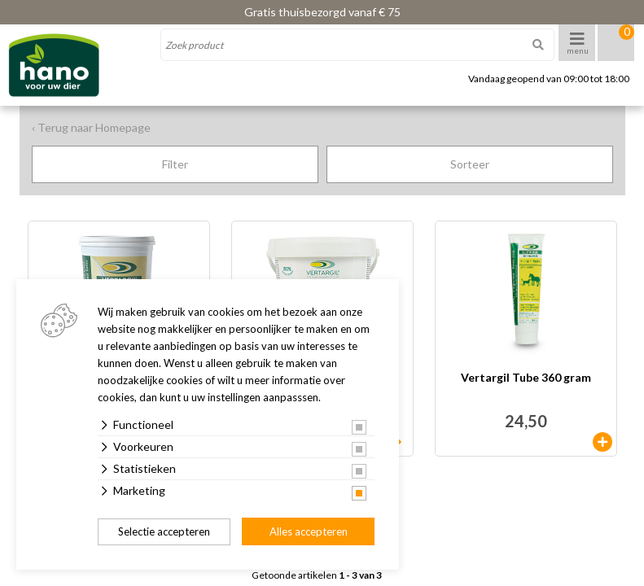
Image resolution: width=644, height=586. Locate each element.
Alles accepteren (308, 531)
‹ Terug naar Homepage (91, 127)
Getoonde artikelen (317, 575)
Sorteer (469, 164)
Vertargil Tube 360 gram (526, 378)
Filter (175, 164)
